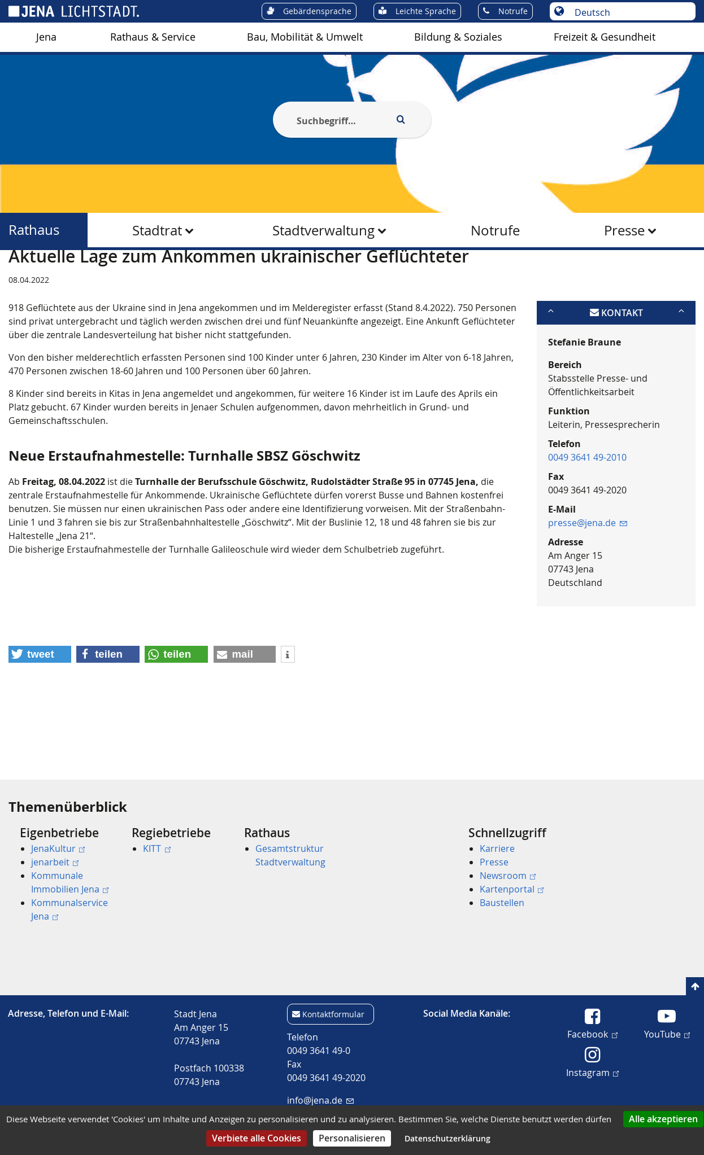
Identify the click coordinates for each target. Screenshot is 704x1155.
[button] (39, 709)
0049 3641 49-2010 (587, 512)
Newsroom (508, 875)
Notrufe (495, 230)
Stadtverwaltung (323, 230)
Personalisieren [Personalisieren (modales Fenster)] (352, 1138)
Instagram (592, 1072)
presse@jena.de (587, 577)
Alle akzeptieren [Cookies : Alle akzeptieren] (663, 1119)
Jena (46, 36)
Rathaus (33, 230)
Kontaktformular (333, 1014)
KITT (156, 848)
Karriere (497, 848)
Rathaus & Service (152, 36)
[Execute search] (400, 119)
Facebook (592, 1033)
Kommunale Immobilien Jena (69, 882)
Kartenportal (512, 889)
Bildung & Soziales (458, 36)
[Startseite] (21, 278)
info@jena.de (320, 1100)
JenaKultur (58, 848)
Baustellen (502, 902)
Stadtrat (157, 230)
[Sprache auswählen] (628, 12)
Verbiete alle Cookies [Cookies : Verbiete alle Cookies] (256, 1138)
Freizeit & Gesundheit (604, 36)
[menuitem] (46, 37)
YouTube (667, 1033)
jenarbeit (55, 862)
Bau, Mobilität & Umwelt (305, 36)
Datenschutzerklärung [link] (447, 1138)
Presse (624, 230)
